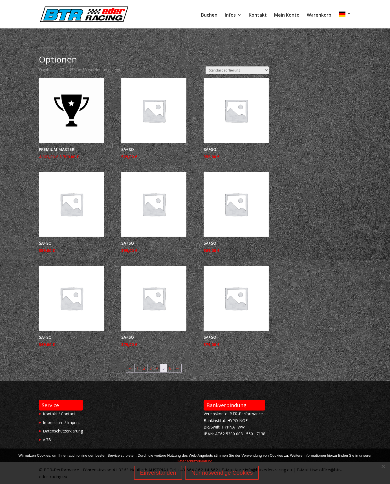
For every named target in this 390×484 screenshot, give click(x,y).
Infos (230, 15)
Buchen (209, 15)
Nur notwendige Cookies (222, 473)
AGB (47, 439)
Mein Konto (286, 15)
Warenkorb (319, 15)
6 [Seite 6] (170, 368)
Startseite (47, 47)
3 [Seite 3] (150, 368)
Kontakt (258, 15)
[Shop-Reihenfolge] (237, 70)
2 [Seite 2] (144, 368)
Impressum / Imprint (61, 422)
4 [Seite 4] (157, 368)
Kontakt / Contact (59, 413)
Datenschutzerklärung (63, 431)
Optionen (66, 47)
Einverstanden (158, 473)
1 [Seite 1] (137, 368)
